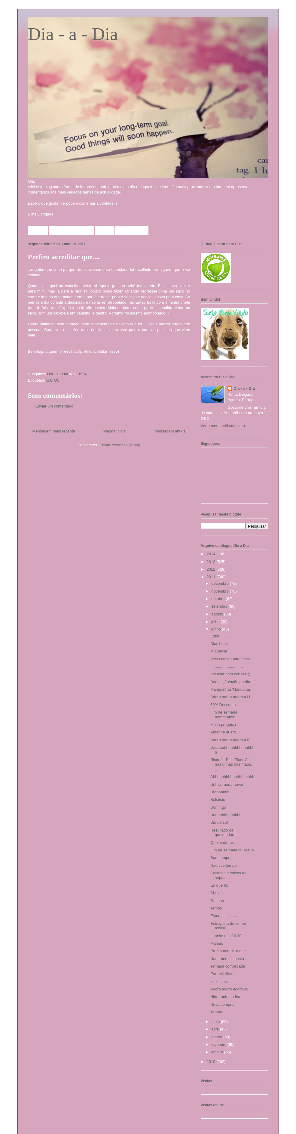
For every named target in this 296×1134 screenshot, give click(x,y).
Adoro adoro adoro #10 (230, 740)
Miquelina (218, 651)
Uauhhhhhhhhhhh (225, 815)
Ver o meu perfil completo (223, 425)
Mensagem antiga (169, 431)
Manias (216, 943)
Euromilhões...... (224, 973)
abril (215, 1029)
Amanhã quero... (224, 732)
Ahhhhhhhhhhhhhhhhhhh (232, 776)
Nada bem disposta (227, 958)
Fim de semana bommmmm (223, 714)
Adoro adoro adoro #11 (230, 697)
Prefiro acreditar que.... (230, 951)
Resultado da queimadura (223, 832)
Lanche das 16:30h (227, 936)
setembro (220, 606)
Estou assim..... (223, 915)
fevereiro (219, 1044)
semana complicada (227, 966)
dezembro (220, 583)
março (217, 1037)
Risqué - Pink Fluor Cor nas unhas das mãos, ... (231, 764)
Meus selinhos (131, 230)
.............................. (226, 666)
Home (38, 230)
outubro (218, 598)
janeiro (217, 1052)
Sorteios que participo (71, 230)
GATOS (53, 380)
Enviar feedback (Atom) (119, 445)
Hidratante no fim (225, 996)
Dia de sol (219, 822)
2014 (212, 554)
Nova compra (221, 1004)
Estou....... (219, 636)
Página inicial (115, 431)
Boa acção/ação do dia (230, 682)
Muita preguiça (223, 724)
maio (216, 1021)
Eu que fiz (219, 885)
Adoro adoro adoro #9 (229, 989)
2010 (212, 1061)
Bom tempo (220, 857)
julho (216, 621)
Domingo (218, 807)
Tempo (216, 908)
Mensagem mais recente (53, 431)
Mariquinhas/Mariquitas (230, 689)
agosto (217, 614)
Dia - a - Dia (73, 34)
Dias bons (219, 643)
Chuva (216, 893)
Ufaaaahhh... (221, 792)
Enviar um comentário (54, 406)
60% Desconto (223, 704)
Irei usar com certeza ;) (230, 674)
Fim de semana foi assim (232, 850)
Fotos (104, 230)
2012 (212, 569)
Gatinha (217, 900)
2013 (212, 561)
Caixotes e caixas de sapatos (228, 875)
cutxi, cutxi (219, 981)
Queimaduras (222, 842)
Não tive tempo (223, 865)
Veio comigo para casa (230, 659)
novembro (220, 591)
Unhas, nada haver (226, 784)
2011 (212, 577)
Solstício (217, 799)
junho (216, 629)
